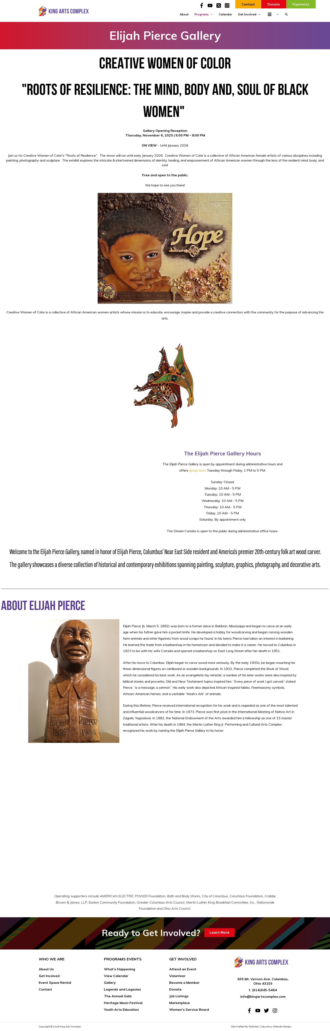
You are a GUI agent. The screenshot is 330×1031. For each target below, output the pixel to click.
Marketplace (179, 1003)
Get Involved (49, 976)
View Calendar (116, 976)
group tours (197, 470)
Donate (175, 989)
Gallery (110, 982)
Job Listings (179, 996)
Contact (45, 989)
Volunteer (177, 976)
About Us (46, 969)
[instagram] (275, 1010)
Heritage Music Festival (123, 1003)
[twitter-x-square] (220, 5)
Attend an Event (182, 969)
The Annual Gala (118, 996)
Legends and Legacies (122, 989)
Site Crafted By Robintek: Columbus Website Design (261, 1026)
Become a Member (184, 982)
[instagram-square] (228, 5)
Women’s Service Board (189, 1009)
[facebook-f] (203, 5)
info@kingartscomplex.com (263, 996)
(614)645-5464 (264, 990)
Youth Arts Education (121, 1009)
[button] (286, 14)
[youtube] (211, 5)
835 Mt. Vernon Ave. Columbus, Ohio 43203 (263, 981)
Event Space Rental (55, 982)
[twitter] (267, 1010)
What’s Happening (119, 969)
